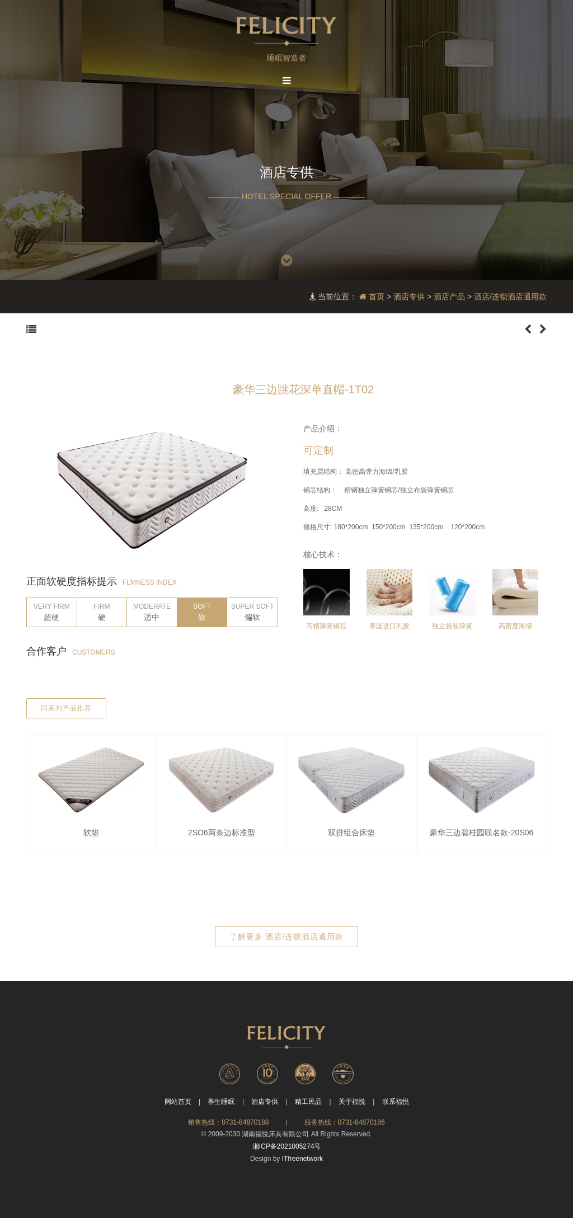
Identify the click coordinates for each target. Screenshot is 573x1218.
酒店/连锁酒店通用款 (510, 296)
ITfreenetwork (302, 1159)
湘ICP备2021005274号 (286, 1146)
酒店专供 (409, 296)
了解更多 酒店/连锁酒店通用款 (286, 936)
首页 (371, 296)
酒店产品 (449, 296)
